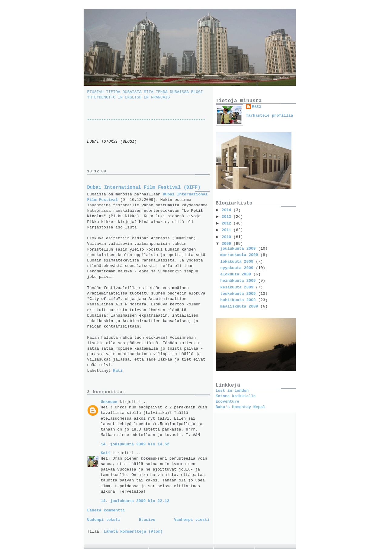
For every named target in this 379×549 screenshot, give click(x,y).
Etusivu (147, 519)
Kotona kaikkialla (236, 396)
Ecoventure (227, 401)
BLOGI (197, 92)
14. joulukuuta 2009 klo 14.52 (135, 444)
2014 (228, 210)
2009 (228, 243)
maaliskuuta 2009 (240, 306)
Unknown (109, 402)
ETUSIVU (96, 92)
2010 (228, 237)
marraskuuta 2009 (240, 255)
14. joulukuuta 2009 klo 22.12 (135, 501)
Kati (105, 453)
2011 (228, 230)
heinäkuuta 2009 (239, 280)
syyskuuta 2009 (238, 268)
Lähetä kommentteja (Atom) (133, 531)
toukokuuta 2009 (239, 293)
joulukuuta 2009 (239, 248)
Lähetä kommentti (106, 510)
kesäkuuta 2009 (238, 287)
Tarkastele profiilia (269, 115)
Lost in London (232, 390)
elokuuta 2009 (236, 274)
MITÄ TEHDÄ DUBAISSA (166, 92)
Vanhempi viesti (191, 519)
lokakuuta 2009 (238, 261)
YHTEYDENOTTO (102, 97)
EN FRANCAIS (157, 97)
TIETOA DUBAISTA (123, 92)
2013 (228, 217)
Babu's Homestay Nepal (240, 407)
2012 (228, 223)
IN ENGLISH (131, 97)
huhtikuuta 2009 (239, 300)
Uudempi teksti (103, 519)
